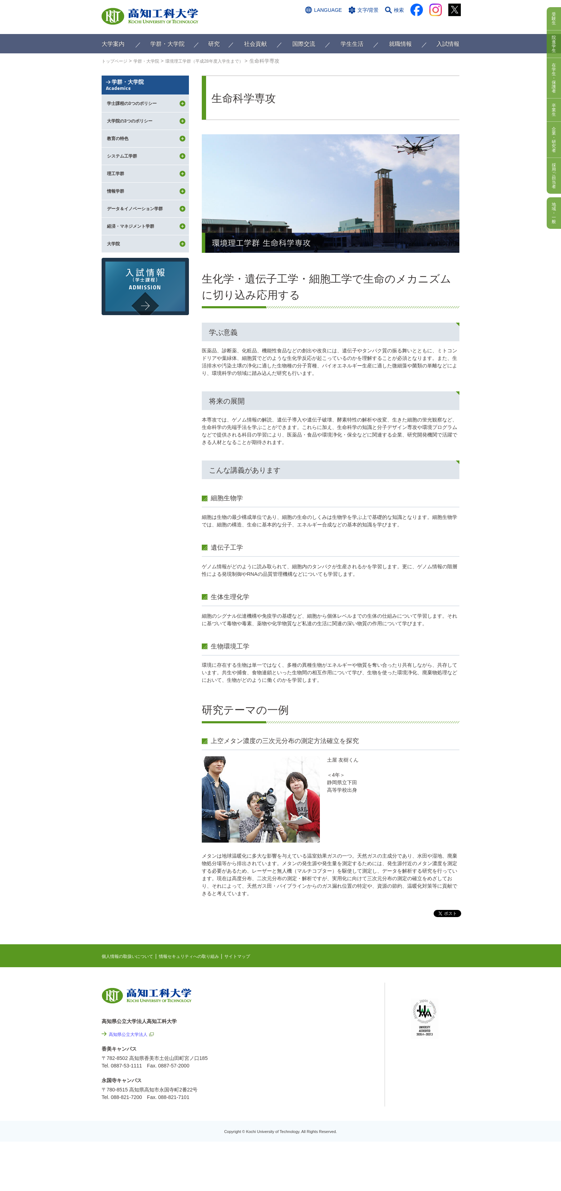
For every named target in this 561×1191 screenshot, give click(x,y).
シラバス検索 (426, 1003)
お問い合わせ (354, 23)
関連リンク (333, 1028)
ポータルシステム (431, 1014)
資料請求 (388, 23)
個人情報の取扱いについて (132, 956)
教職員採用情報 (348, 1124)
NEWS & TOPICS (340, 995)
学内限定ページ (428, 1025)
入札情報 (341, 1144)
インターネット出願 (429, 23)
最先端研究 (333, 1017)
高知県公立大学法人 (131, 1034)
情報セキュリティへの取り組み (202, 956)
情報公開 (341, 1086)
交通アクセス (316, 23)
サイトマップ (258, 956)
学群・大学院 (145, 98)
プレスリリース (348, 1105)
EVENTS (331, 1006)
